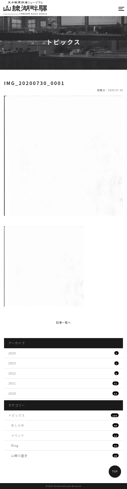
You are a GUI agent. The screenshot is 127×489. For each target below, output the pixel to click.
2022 (63, 373)
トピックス (63, 415)
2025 (63, 353)
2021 (63, 383)
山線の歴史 (65, 455)
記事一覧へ (63, 322)
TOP (115, 471)
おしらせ (65, 425)
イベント (65, 435)
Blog (65, 445)
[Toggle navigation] (121, 9)
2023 (63, 363)
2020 (63, 393)
